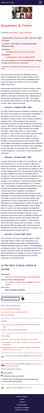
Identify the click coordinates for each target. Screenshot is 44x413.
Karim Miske (13, 33)
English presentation (22, 410)
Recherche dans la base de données (12, 296)
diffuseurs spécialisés (20, 63)
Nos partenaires (22, 405)
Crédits (22, 399)
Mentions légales (22, 396)
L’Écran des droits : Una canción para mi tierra (15, 324)
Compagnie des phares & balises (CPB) (20, 52)
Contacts (22, 402)
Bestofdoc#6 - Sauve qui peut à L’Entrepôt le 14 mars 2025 (19, 339)
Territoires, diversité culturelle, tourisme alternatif (22, 277)
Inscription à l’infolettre (22, 407)
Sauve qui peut (7, 372)
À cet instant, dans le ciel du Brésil (13, 376)
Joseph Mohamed (25, 33)
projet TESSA (36, 356)
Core (28, 388)
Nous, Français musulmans (15, 290)
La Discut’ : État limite (7, 330)
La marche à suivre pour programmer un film (14, 312)
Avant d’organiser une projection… (11, 309)
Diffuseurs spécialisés (7, 315)
